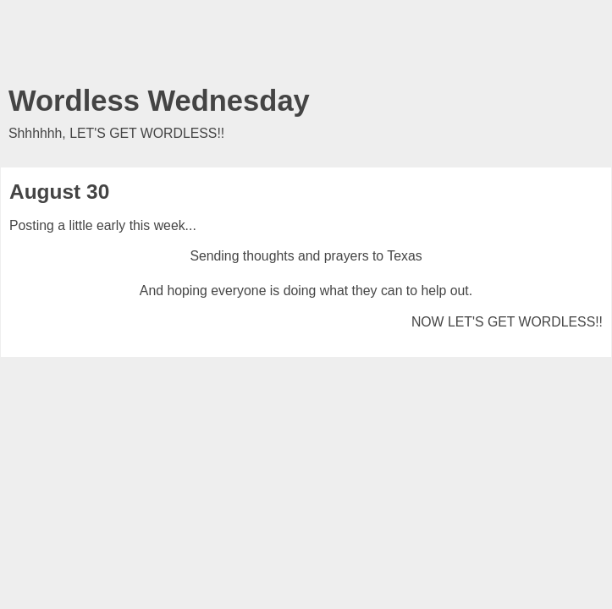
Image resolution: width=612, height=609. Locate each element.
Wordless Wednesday (159, 101)
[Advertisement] (306, 46)
